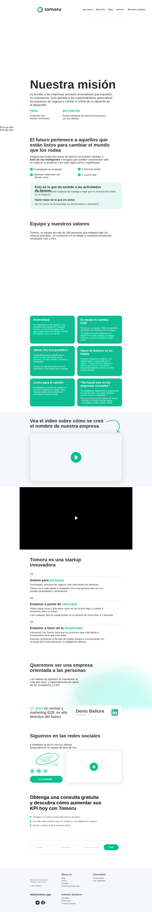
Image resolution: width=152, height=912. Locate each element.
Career (64, 881)
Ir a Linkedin (45, 779)
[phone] (68, 847)
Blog (63, 878)
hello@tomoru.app (40, 894)
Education (65, 898)
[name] (44, 847)
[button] (76, 457)
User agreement (99, 881)
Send (111, 847)
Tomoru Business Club (70, 886)
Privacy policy (98, 878)
